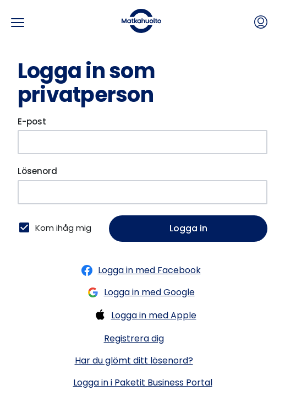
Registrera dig (134, 338)
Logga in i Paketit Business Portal (142, 382)
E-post (32, 121)
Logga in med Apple (142, 315)
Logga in (188, 228)
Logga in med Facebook (138, 270)
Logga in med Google (138, 292)
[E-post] (142, 142)
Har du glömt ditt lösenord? (134, 360)
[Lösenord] (142, 192)
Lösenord (37, 171)
